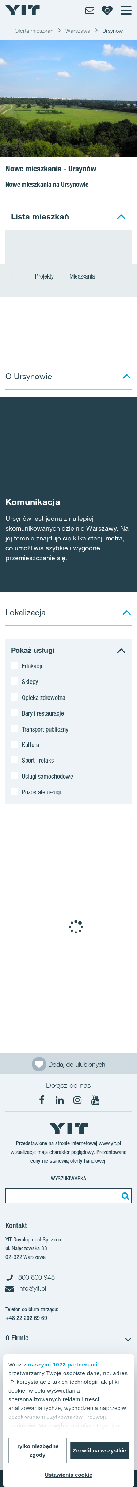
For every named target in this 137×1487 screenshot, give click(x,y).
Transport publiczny (45, 729)
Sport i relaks (38, 760)
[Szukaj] (124, 1196)
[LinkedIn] (59, 1100)
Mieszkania (85, 277)
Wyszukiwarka (68, 1178)
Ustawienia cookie (68, 1475)
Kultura (30, 745)
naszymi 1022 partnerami (63, 1364)
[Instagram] (77, 1100)
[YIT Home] (22, 10)
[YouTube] (95, 1100)
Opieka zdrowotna (43, 697)
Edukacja (33, 666)
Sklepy (30, 681)
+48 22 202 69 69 (26, 1317)
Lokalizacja (25, 612)
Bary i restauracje (43, 713)
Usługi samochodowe (47, 776)
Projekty (44, 277)
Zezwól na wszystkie (99, 1450)
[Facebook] (41, 1100)
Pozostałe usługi (41, 792)
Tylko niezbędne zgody (37, 1450)
